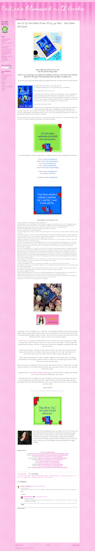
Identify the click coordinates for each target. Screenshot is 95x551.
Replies (23, 494)
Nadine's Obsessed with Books (42, 9)
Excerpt (25, 476)
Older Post (76, 545)
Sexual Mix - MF (72, 476)
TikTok (2, 81)
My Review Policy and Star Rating (6, 57)
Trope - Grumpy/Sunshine (33, 477)
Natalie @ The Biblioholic (26, 486)
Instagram (3, 79)
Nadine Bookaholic (28, 496)
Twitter (3, 84)
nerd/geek (40, 476)
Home (48, 545)
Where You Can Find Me (6, 44)
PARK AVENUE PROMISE (40, 373)
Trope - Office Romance (46, 477)
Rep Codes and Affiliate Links (5, 47)
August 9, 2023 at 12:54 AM (38, 486)
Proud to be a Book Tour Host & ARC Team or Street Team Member (6, 53)
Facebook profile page (6, 86)
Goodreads (4, 77)
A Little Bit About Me (6, 49)
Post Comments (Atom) (27, 548)
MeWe (3, 90)
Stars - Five (20, 477)
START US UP (23, 341)
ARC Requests (4, 59)
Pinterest (3, 88)
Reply (22, 491)
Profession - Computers (49, 476)
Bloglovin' (3, 82)
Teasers (25, 477)
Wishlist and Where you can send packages (6, 40)
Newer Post (19, 545)
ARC (22, 476)
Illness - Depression (32, 476)
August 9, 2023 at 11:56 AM (41, 496)
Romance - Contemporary (61, 476)
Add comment (21, 508)
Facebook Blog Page (6, 75)
